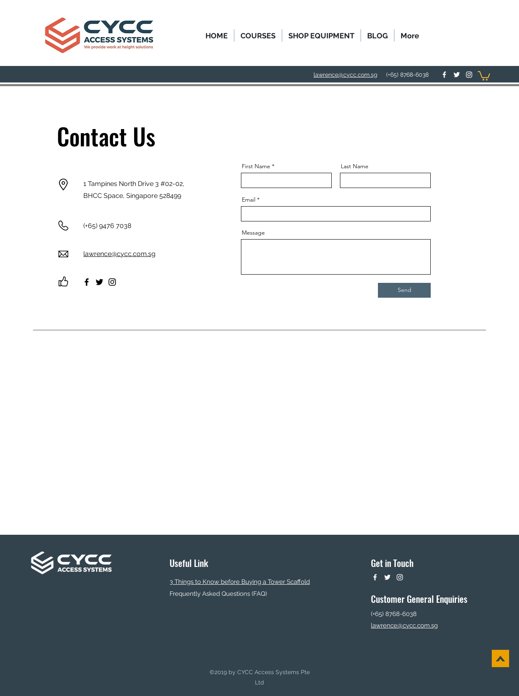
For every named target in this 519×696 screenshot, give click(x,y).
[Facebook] (87, 282)
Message (253, 232)
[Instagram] (112, 282)
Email (248, 199)
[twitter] (457, 75)
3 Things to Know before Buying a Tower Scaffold (240, 581)
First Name (256, 166)
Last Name (354, 166)
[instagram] (469, 75)
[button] (258, 35)
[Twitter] (99, 282)
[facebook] (444, 75)
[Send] (404, 290)
